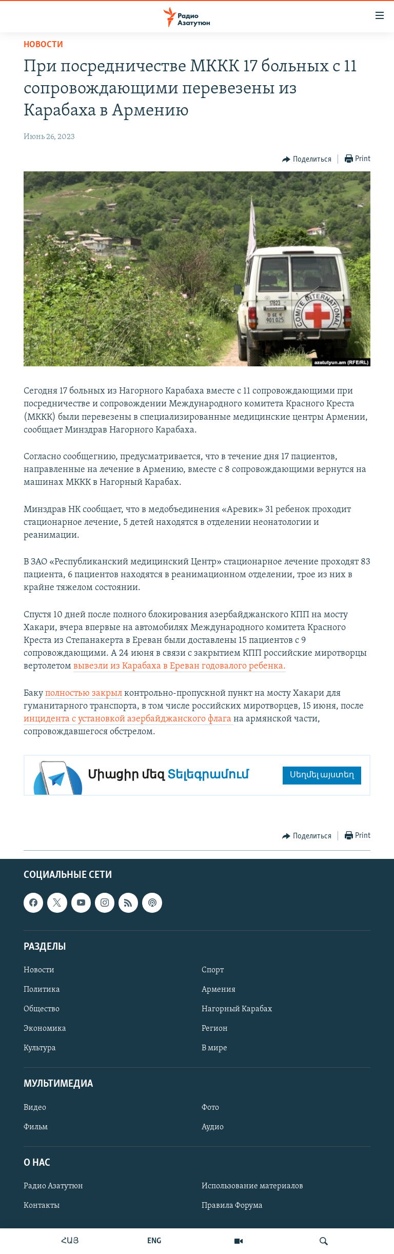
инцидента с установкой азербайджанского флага (128, 719)
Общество (42, 1009)
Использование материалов (252, 1186)
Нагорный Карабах (237, 1009)
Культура (40, 1049)
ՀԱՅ (70, 1241)
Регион (215, 1029)
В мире (214, 1049)
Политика (42, 990)
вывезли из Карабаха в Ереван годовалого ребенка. (179, 666)
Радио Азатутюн (53, 1186)
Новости (43, 45)
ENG (154, 1241)
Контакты (42, 1206)
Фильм (36, 1127)
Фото (210, 1108)
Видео (35, 1108)
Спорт (213, 970)
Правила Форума (232, 1206)
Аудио (213, 1127)
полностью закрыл (83, 693)
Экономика (45, 1029)
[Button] (306, 159)
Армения (218, 990)
